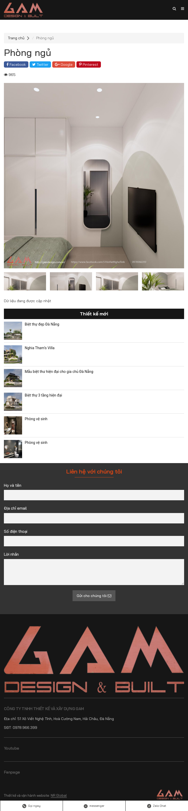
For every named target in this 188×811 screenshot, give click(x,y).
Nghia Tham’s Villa (40, 348)
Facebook (16, 64)
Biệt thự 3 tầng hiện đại (43, 395)
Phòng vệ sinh (36, 419)
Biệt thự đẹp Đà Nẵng (42, 324)
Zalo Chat (156, 806)
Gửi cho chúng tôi (94, 595)
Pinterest (88, 64)
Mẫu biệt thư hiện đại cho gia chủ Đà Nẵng (59, 371)
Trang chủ (16, 38)
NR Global (59, 795)
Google (64, 64)
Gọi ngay (31, 806)
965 (10, 74)
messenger (94, 806)
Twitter (40, 64)
